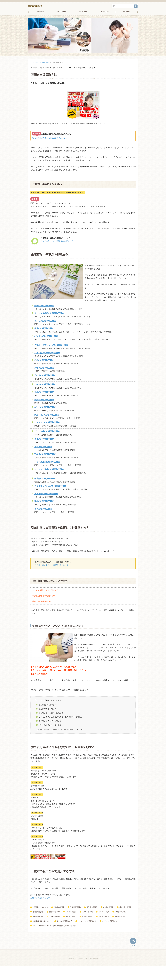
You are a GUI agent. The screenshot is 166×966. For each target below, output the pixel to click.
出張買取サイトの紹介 (40, 907)
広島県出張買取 (103, 916)
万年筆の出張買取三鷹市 (45, 454)
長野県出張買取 (120, 912)
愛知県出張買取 (54, 912)
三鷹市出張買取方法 (35, 6)
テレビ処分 (83, 12)
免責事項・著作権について (42, 921)
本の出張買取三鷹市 (43, 447)
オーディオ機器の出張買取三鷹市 (49, 313)
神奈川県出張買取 (125, 907)
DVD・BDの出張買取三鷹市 (46, 415)
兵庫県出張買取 (71, 916)
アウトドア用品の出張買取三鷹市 (49, 469)
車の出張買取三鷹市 (43, 509)
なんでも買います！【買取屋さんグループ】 (49, 138)
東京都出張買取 (45, 62)
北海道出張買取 (59, 907)
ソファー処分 (39, 12)
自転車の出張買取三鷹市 (45, 375)
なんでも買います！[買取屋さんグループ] (57, 241)
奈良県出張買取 (87, 916)
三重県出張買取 (71, 912)
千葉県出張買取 (75, 907)
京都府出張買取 (38, 916)
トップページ (34, 62)
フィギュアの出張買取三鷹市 (47, 422)
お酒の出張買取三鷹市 (44, 368)
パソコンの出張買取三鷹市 (46, 336)
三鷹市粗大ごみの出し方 (40, 898)
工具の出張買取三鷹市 (44, 392)
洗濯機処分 (105, 12)
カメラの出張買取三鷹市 (45, 321)
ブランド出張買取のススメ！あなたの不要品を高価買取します (54, 926)
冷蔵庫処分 (126, 12)
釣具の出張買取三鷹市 (44, 360)
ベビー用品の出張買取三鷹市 (47, 462)
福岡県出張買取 (120, 916)
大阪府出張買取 (54, 916)
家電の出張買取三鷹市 (44, 328)
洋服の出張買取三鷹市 (44, 439)
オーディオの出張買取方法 (87, 921)
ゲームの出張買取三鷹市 (45, 407)
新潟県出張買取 (103, 912)
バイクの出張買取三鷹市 (45, 384)
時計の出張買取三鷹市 (44, 400)
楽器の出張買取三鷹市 (44, 306)
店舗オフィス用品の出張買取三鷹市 (50, 486)
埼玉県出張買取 (92, 907)
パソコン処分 (61, 12)
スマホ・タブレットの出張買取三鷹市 (51, 345)
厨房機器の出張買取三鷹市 (46, 494)
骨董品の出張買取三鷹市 (45, 478)
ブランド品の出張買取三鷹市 (47, 431)
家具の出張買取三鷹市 (44, 501)
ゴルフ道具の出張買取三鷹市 (47, 353)
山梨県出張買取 (87, 912)
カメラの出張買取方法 (109, 921)
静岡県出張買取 (38, 912)
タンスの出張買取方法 (64, 921)
